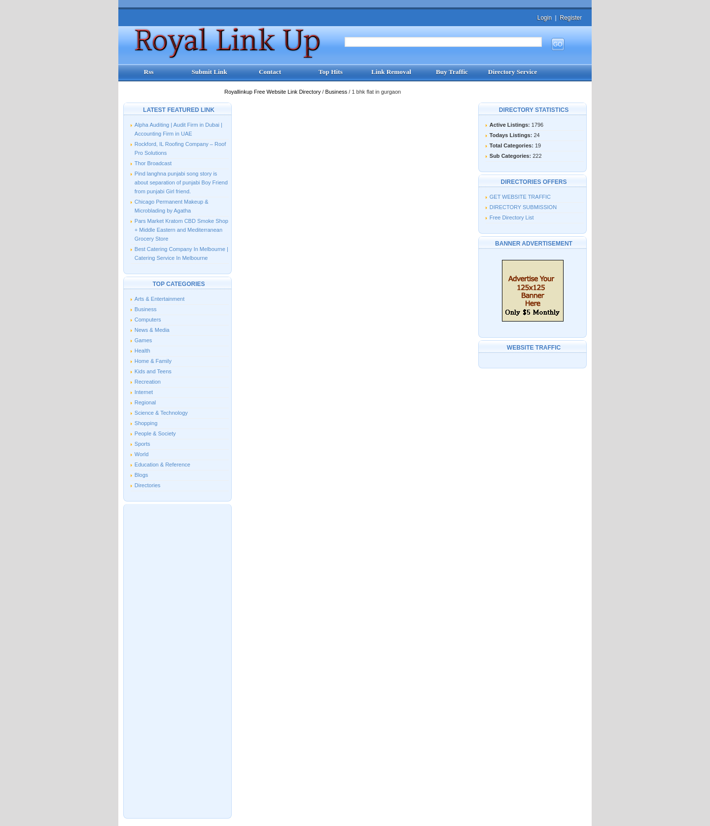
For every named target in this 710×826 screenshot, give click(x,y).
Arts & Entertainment (160, 299)
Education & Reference (162, 464)
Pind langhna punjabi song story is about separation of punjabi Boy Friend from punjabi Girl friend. (181, 182)
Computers (148, 320)
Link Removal (391, 71)
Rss (149, 71)
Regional (145, 402)
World (142, 454)
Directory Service (512, 71)
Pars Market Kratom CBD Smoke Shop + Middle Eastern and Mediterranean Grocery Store (181, 230)
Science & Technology (161, 413)
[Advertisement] (177, 660)
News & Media (152, 330)
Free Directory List (512, 217)
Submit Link (209, 71)
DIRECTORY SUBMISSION (523, 207)
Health (142, 351)
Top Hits (331, 71)
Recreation (148, 382)
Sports (142, 444)
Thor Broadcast (153, 163)
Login (544, 17)
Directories (148, 485)
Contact (270, 71)
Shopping (146, 423)
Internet (144, 392)
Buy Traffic (452, 71)
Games (143, 340)
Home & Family (153, 361)
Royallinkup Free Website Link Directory (273, 92)
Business (337, 92)
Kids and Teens (153, 371)
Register (571, 17)
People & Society (155, 433)
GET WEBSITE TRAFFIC (520, 197)
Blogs (141, 475)
